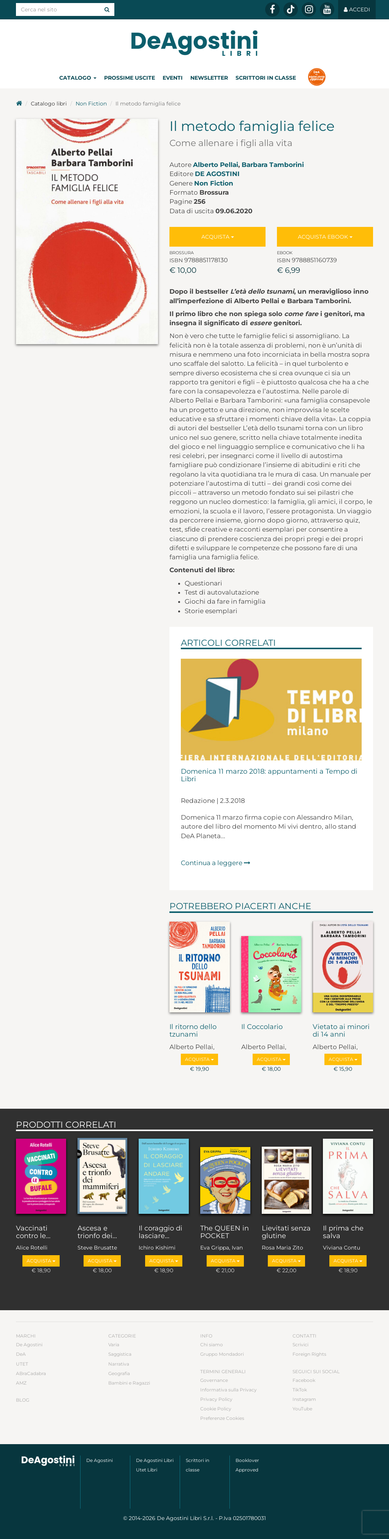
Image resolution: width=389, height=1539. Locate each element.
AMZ (21, 1383)
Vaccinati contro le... (33, 1232)
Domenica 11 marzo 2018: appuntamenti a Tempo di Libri (269, 775)
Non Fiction (91, 103)
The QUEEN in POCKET (224, 1232)
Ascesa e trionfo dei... (97, 1232)
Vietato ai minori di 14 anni (341, 1031)
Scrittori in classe (266, 77)
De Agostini (217, 174)
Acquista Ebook (325, 236)
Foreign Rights (309, 1354)
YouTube (302, 1409)
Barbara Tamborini (273, 164)
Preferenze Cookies (222, 1418)
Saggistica (119, 1354)
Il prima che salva (343, 1232)
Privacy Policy (216, 1399)
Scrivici (300, 1344)
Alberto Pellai (215, 164)
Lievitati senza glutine (286, 1232)
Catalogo (77, 77)
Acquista (217, 236)
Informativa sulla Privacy (228, 1390)
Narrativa (118, 1364)
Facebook (304, 1380)
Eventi (173, 77)
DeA (21, 1354)
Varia (113, 1344)
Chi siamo (211, 1344)
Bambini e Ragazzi (129, 1383)
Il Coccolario (262, 1027)
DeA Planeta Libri (194, 43)
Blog (22, 1400)
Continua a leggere (215, 863)
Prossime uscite (129, 77)
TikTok (300, 1390)
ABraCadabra (31, 1373)
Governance (214, 1380)
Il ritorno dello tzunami (193, 1031)
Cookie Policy (215, 1409)
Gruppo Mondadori (222, 1354)
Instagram (304, 1399)
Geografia (119, 1373)
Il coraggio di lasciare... (160, 1232)
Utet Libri (146, 1470)
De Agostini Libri (155, 1460)
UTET (22, 1364)
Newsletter (209, 77)
